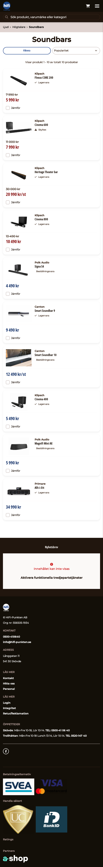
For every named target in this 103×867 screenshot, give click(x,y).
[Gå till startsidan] (7, 6)
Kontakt (8, 678)
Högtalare (18, 27)
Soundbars (36, 27)
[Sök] (51, 17)
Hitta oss (9, 683)
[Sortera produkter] (76, 50)
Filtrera (26, 50)
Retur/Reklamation (16, 713)
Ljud (5, 27)
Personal (9, 689)
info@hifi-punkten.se (17, 642)
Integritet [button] (9, 708)
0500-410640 (11, 636)
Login (7, 702)
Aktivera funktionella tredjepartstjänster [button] (52, 577)
